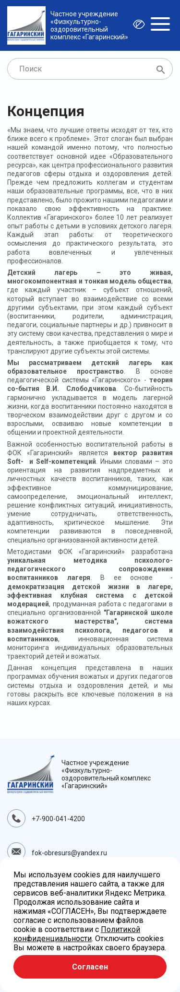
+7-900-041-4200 (58, 819)
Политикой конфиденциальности (76, 934)
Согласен (90, 966)
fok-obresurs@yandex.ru (69, 853)
